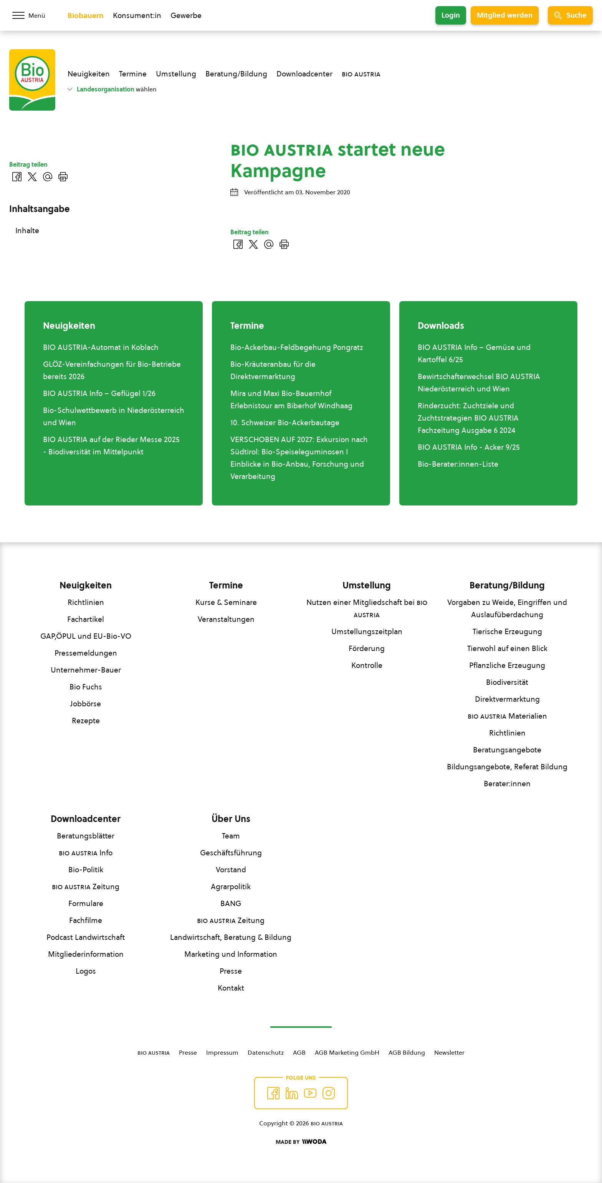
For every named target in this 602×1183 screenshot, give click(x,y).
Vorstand (231, 870)
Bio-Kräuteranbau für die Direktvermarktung (273, 370)
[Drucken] (284, 244)
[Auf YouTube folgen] (310, 1093)
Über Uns (231, 819)
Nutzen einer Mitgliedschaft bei (366, 608)
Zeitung (85, 886)
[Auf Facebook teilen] (238, 244)
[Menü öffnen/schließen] (33, 15)
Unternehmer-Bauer (86, 670)
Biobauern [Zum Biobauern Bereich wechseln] (86, 15)
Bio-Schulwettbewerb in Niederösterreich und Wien (113, 416)
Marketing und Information (230, 954)
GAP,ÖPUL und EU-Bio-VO (85, 636)
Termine (133, 74)
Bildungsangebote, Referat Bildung (507, 767)
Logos (86, 971)
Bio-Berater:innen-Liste (458, 464)
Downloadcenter (304, 74)
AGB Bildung (407, 1052)
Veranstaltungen (226, 619)
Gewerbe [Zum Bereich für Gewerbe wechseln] (186, 15)
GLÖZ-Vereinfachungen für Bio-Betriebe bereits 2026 (112, 370)
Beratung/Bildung (236, 74)
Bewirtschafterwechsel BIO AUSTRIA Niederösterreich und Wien (479, 382)
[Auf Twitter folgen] (292, 1093)
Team (231, 836)
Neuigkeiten (89, 74)
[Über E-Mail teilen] (268, 244)
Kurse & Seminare (226, 602)
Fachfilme (85, 920)
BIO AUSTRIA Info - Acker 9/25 (469, 447)
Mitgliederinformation (86, 954)
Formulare (85, 903)
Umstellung (176, 74)
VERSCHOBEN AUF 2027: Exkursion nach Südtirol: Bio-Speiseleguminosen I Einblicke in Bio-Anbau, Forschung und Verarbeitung (299, 457)
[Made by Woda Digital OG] (301, 1142)
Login (451, 15)
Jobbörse (85, 704)
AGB (299, 1052)
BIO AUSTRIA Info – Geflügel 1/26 (99, 393)
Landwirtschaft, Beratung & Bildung (230, 937)
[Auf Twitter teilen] (253, 244)
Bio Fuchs (85, 687)
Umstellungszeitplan (366, 631)
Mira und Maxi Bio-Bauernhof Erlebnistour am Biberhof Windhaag (291, 399)
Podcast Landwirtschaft (85, 937)
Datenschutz (266, 1052)
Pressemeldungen (86, 653)
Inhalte (27, 230)
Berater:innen (507, 784)
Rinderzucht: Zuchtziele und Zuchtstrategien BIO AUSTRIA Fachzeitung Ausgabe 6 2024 (468, 418)
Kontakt (231, 988)
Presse (231, 971)
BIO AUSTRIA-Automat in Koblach (101, 347)
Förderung (367, 648)
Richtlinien (86, 602)
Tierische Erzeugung (507, 631)
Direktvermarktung (507, 699)
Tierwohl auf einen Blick (507, 648)
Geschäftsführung (231, 853)
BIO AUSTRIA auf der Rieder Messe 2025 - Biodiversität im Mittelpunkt (111, 445)
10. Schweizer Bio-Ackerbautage (284, 422)
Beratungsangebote (507, 750)
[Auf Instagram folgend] (328, 1093)
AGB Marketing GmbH (347, 1052)
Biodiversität (507, 682)
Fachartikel (85, 619)
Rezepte (86, 721)
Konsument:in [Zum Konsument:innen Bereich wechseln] (137, 15)
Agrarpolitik (231, 886)
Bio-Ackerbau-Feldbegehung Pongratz (296, 347)
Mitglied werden (505, 15)
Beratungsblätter (85, 836)
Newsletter (449, 1052)
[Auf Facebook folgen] (273, 1093)
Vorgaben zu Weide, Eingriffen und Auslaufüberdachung (507, 608)
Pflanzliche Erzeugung (507, 665)
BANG (230, 903)
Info (85, 853)
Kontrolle (366, 665)
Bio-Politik (85, 870)
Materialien (507, 716)
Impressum (222, 1052)
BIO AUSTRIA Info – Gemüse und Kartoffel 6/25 (474, 353)
